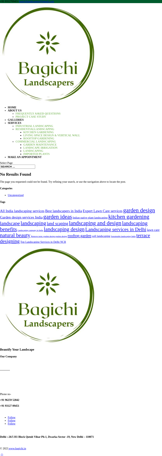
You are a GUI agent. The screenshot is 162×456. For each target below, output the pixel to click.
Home (12, 107)
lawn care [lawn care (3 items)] (153, 230)
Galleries (16, 119)
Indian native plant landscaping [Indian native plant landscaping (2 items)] (90, 217)
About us (15, 110)
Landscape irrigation (40, 147)
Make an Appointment (25, 157)
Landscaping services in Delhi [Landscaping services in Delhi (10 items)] (115, 229)
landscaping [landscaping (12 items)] (33, 223)
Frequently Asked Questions (38, 113)
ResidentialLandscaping (35, 129)
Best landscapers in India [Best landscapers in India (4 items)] (63, 211)
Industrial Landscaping (34, 126)
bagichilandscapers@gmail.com (17, 411)
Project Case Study (31, 116)
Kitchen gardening (38, 132)
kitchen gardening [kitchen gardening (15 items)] (128, 217)
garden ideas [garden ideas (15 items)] (57, 217)
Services (14, 123)
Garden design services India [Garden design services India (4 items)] (21, 217)
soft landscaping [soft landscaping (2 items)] (101, 236)
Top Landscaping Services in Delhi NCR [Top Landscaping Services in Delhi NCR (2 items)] (43, 241)
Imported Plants (36, 154)
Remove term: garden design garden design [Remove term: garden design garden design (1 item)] (49, 236)
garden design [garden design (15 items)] (139, 210)
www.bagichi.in (17, 448)
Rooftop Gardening (38, 138)
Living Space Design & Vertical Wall (51, 135)
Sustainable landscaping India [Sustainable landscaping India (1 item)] (123, 236)
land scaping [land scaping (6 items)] (57, 223)
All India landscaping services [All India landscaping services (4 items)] (22, 211)
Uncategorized (16, 195)
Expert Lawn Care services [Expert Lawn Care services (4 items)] (103, 211)
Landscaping (33, 150)
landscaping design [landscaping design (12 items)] (64, 229)
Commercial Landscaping (36, 141)
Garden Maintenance (40, 144)
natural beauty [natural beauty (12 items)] (15, 235)
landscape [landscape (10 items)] (10, 223)
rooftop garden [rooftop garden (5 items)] (79, 236)
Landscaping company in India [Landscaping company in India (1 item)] (30, 230)
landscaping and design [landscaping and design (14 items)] (95, 223)
